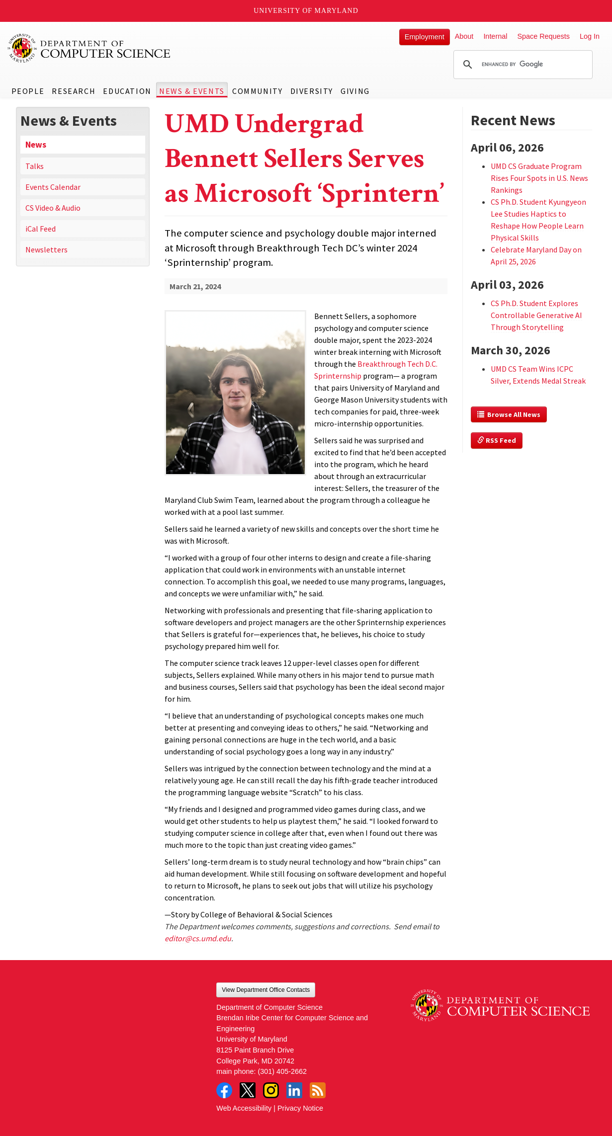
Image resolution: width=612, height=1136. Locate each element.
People (28, 91)
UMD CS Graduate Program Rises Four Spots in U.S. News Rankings (539, 178)
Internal (495, 36)
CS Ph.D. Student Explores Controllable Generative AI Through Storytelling (536, 315)
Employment (424, 37)
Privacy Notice (300, 1108)
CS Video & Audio (53, 208)
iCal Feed (40, 229)
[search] (521, 64)
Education (127, 91)
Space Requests (543, 36)
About (464, 36)
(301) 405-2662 (282, 1071)
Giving (355, 91)
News (35, 144)
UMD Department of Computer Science (89, 48)
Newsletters (46, 249)
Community (257, 91)
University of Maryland (306, 10)
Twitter (248, 1090)
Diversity (311, 91)
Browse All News (508, 414)
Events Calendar (53, 187)
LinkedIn (294, 1090)
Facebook (224, 1090)
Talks (34, 166)
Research (73, 91)
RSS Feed (496, 440)
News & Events (192, 91)
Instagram (271, 1090)
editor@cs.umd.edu (198, 938)
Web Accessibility (243, 1108)
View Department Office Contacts (266, 989)
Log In (590, 36)
